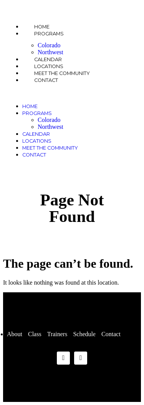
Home (30, 106)
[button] (72, 93)
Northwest (50, 126)
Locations (36, 141)
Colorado (49, 45)
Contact (46, 80)
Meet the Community (50, 148)
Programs (49, 34)
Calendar (36, 134)
